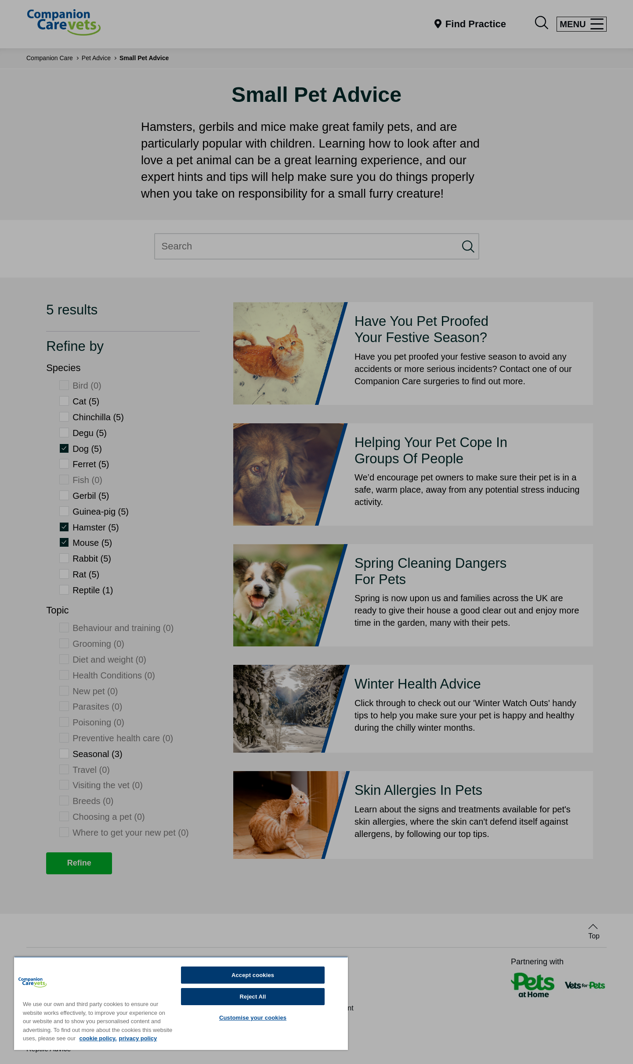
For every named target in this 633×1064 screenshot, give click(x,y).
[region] (181, 1003)
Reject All (253, 996)
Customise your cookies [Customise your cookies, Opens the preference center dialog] (252, 1017)
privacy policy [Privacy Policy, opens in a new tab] (138, 1038)
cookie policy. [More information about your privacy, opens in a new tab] (98, 1038)
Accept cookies (252, 975)
